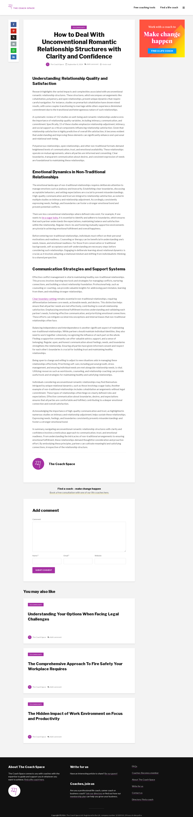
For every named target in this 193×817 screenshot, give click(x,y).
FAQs (134, 761)
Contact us (137, 787)
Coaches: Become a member (145, 767)
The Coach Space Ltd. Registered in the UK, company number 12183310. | (95, 810)
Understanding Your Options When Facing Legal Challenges (73, 616)
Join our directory (94, 788)
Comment (36, 519)
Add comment (92, 64)
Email (66, 556)
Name (35, 556)
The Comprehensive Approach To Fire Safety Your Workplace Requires (75, 666)
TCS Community (79, 27)
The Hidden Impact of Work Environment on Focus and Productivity (75, 716)
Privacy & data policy (133, 810)
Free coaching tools (144, 7)
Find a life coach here (34, 774)
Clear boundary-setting (44, 298)
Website (98, 556)
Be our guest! (111, 768)
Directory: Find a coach (142, 794)
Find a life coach (169, 7)
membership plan (78, 791)
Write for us (137, 781)
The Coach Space (55, 64)
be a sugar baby (50, 217)
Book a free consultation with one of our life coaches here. (79, 492)
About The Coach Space (143, 774)
